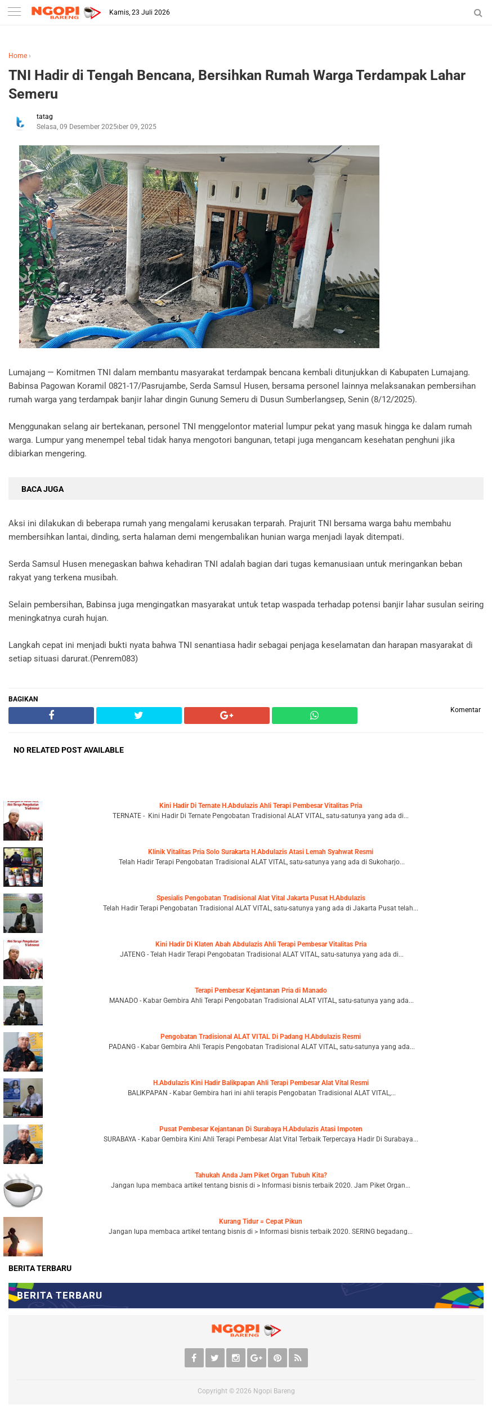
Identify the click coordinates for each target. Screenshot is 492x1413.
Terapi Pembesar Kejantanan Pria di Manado (261, 990)
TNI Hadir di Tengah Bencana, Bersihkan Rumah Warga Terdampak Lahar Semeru (237, 84)
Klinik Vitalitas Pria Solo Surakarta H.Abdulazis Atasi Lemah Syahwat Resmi (260, 852)
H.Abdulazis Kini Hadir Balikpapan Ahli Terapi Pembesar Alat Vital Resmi (261, 1083)
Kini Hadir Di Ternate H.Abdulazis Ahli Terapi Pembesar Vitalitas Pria (260, 806)
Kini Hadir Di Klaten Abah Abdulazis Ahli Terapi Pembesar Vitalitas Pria (260, 944)
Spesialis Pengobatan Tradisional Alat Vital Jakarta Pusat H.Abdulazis (260, 898)
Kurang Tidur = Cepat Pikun (260, 1221)
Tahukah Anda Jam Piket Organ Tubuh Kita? (261, 1175)
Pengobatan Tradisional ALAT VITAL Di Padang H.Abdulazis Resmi (260, 1037)
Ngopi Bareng (274, 1391)
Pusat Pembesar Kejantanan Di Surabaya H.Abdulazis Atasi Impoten (261, 1129)
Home (17, 56)
